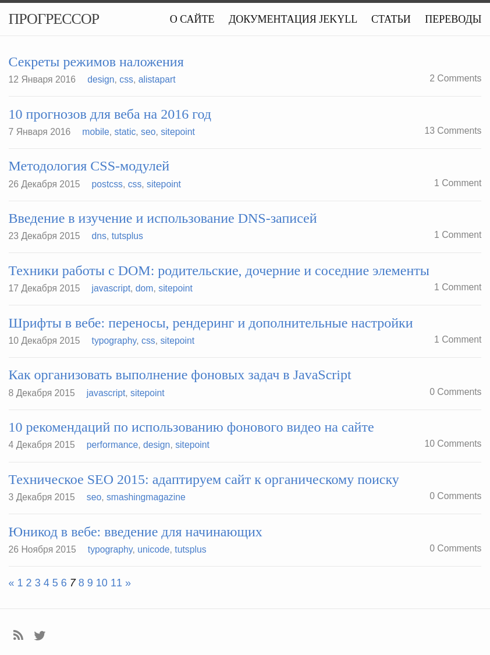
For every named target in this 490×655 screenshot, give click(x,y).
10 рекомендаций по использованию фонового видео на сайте (191, 427)
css (126, 79)
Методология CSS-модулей (89, 165)
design (100, 79)
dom (145, 288)
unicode (153, 549)
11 (116, 583)
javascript (111, 288)
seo (148, 132)
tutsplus (127, 236)
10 (102, 583)
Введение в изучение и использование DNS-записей (163, 218)
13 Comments (452, 131)
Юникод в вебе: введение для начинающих (135, 531)
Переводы (453, 19)
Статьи (391, 19)
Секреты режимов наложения (96, 61)
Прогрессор (54, 18)
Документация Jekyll (293, 19)
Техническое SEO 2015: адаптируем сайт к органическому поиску (204, 479)
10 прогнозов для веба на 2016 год (110, 114)
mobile (95, 132)
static (125, 132)
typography (114, 341)
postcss (107, 184)
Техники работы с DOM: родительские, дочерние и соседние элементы (219, 270)
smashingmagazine (146, 497)
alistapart (157, 79)
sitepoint (178, 132)
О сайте (192, 19)
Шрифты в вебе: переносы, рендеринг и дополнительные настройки (211, 322)
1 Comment (457, 183)
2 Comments (455, 78)
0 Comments (455, 392)
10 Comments (452, 443)
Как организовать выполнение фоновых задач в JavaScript (180, 374)
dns (99, 236)
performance (112, 445)
